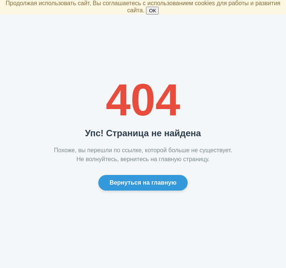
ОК (152, 10)
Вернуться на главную (143, 182)
